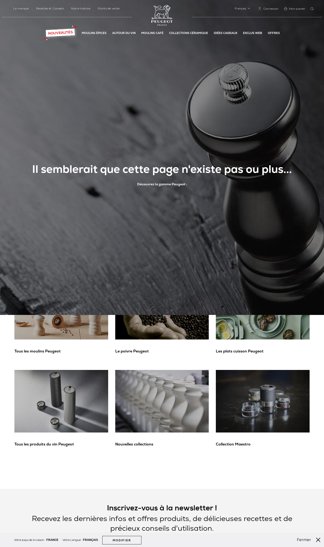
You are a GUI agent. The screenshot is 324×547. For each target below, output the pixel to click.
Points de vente (109, 8)
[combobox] (312, 9)
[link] (268, 8)
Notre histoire (80, 8)
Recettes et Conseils (50, 8)
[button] (242, 8)
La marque (21, 8)
